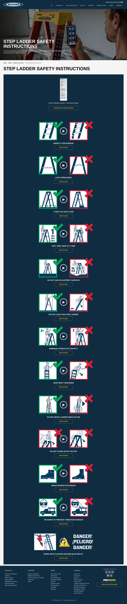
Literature (31, 579)
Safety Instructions (18, 63)
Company (77, 570)
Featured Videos (56, 579)
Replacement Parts (34, 576)
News (53, 570)
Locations (77, 576)
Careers (76, 577)
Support (31, 570)
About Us (77, 574)
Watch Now (63, 147)
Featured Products (11, 574)
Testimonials (55, 585)
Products (9, 570)
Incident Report (79, 591)
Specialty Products (11, 585)
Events (53, 581)
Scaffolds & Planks (11, 581)
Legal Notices (78, 593)
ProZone (53, 587)
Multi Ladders (9, 577)
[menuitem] (59, 5)
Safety (10, 63)
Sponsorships (55, 583)
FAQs (29, 581)
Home (5, 63)
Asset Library (78, 579)
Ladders (7, 576)
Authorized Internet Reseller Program (80, 586)
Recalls (53, 589)
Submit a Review (33, 574)
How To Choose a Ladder (36, 577)
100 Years (54, 576)
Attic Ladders (9, 579)
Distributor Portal (79, 589)
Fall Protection (9, 583)
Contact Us (77, 581)
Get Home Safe (56, 574)
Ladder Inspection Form (81, 583)
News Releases (56, 577)
